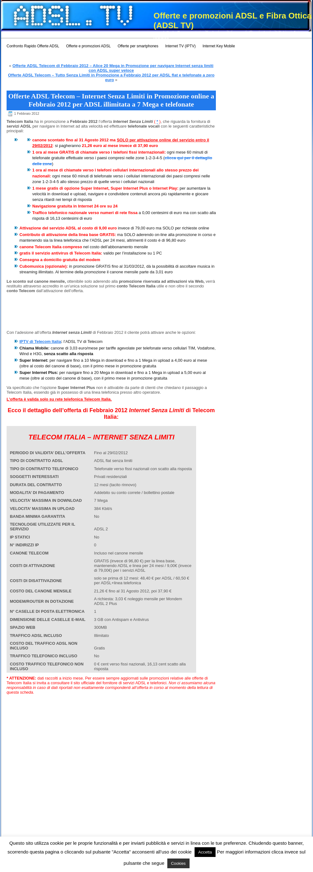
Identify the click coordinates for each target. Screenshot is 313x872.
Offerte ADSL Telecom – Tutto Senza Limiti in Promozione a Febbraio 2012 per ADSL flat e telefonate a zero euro (111, 77)
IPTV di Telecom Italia (40, 341)
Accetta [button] (205, 852)
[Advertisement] (38, 314)
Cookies (178, 863)
